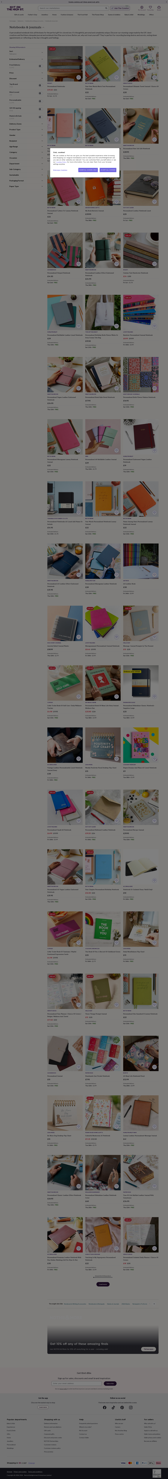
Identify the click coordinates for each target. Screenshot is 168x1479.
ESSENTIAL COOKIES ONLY (88, 170)
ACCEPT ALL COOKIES (108, 170)
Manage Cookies (60, 170)
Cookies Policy (61, 162)
